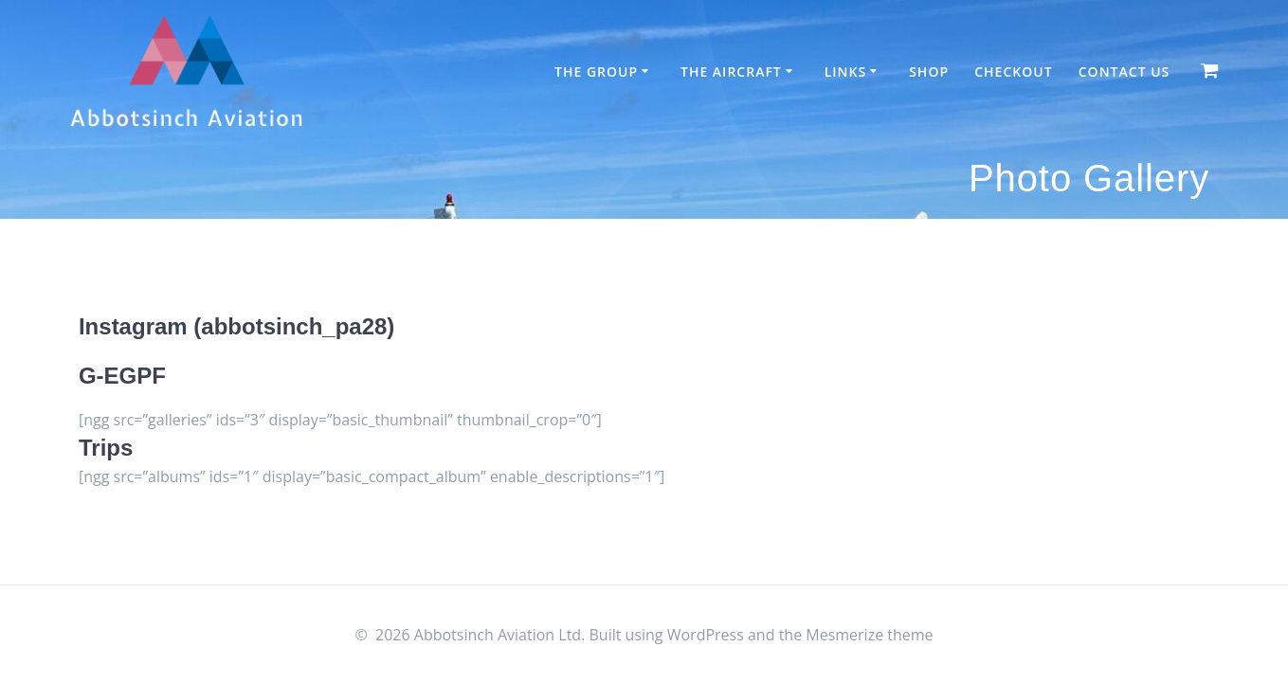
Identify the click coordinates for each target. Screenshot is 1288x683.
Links (845, 72)
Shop (929, 72)
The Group (596, 72)
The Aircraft (731, 72)
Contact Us (1124, 72)
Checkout (1013, 72)
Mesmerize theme (869, 634)
